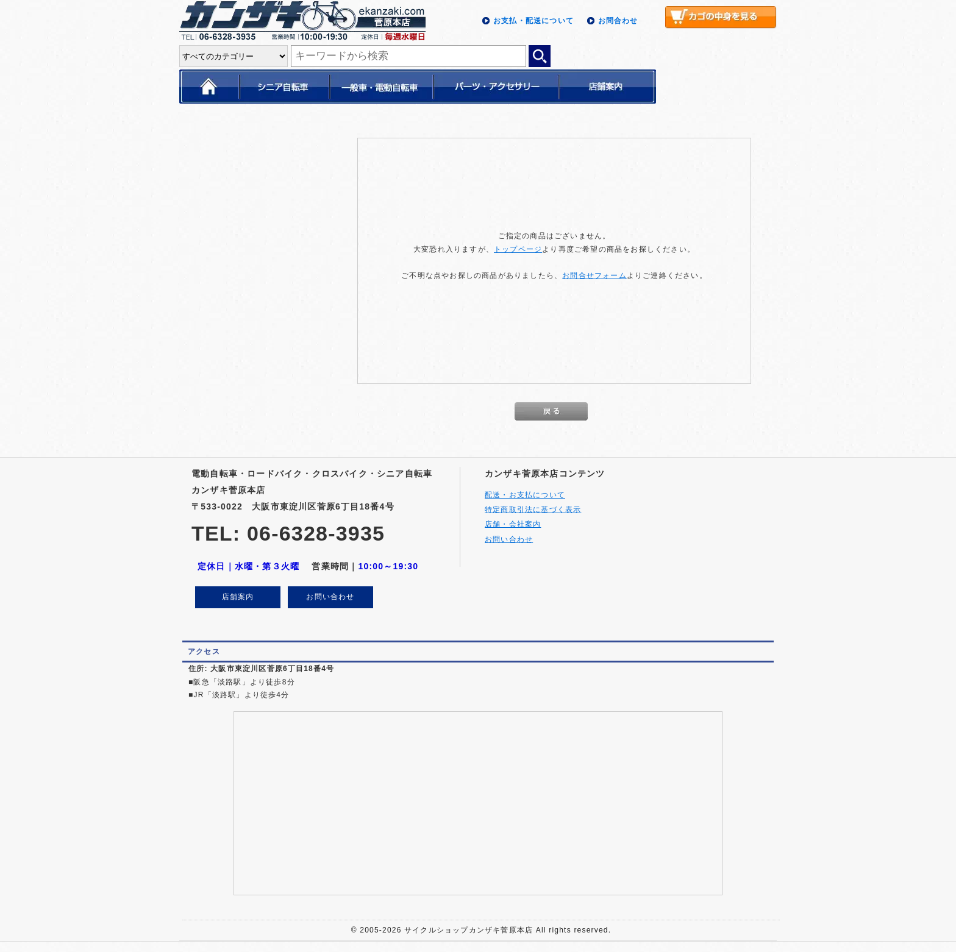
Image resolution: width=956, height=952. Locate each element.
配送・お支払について (525, 495)
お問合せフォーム (594, 275)
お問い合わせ (330, 596)
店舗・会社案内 (513, 524)
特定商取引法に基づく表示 (533, 509)
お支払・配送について (533, 20)
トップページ (518, 249)
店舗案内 (238, 596)
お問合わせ (618, 20)
